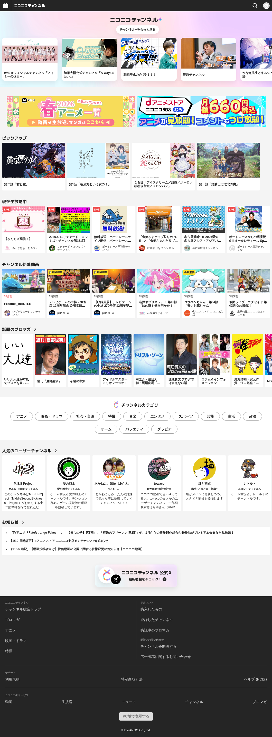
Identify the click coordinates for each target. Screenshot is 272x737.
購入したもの (151, 609)
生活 (231, 416)
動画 (8, 702)
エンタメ (157, 416)
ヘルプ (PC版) (255, 679)
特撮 (111, 416)
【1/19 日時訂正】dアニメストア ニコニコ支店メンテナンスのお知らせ (58, 541)
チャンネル (194, 702)
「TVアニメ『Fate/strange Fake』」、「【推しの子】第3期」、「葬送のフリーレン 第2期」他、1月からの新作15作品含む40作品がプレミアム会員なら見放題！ (121, 532)
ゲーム (106, 429)
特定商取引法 (132, 679)
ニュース (129, 702)
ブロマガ (12, 620)
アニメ (21, 416)
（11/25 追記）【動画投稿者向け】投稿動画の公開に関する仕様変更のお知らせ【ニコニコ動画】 (76, 549)
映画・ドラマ (51, 416)
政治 (252, 416)
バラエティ (134, 429)
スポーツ (186, 416)
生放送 (67, 702)
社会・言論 (85, 416)
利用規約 (12, 679)
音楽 (132, 416)
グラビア (164, 429)
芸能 (210, 416)
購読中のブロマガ (154, 630)
